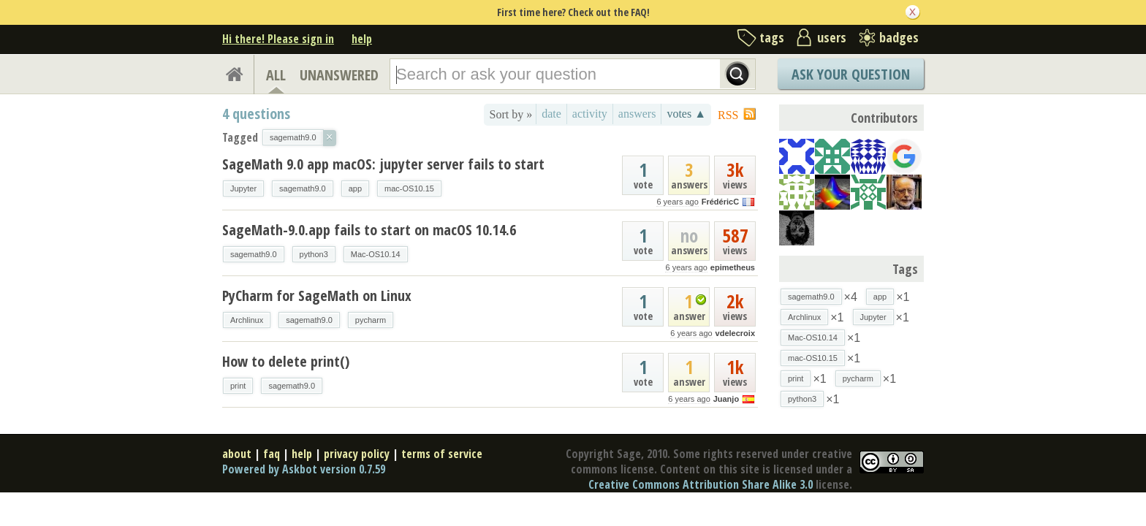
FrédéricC (720, 201)
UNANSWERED (339, 75)
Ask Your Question (851, 74)
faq (271, 454)
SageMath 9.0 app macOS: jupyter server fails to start (383, 164)
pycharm (370, 320)
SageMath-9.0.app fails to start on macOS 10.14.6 (369, 230)
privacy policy (357, 454)
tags (771, 37)
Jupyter (243, 188)
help (362, 39)
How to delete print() (285, 361)
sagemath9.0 (302, 188)
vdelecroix (735, 333)
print (238, 385)
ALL (276, 75)
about (236, 454)
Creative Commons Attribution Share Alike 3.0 (700, 484)
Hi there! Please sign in (278, 39)
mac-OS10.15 (409, 188)
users (831, 37)
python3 (314, 254)
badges (899, 37)
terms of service (441, 454)
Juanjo (726, 398)
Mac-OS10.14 (376, 254)
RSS (728, 115)
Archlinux (246, 320)
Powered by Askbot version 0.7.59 (303, 469)
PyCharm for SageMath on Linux (316, 295)
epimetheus (732, 267)
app (355, 188)
